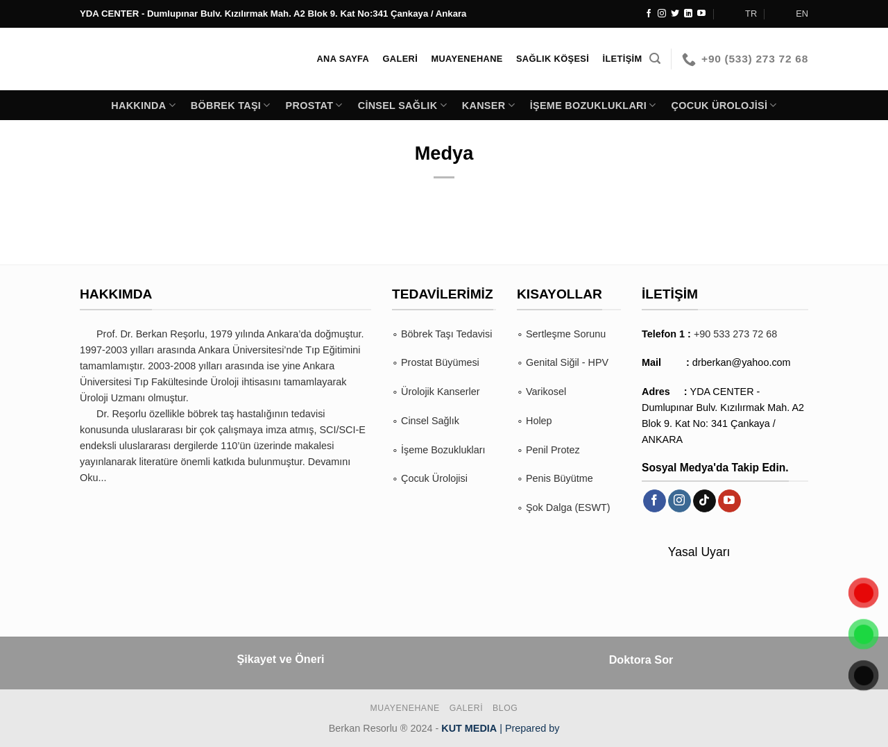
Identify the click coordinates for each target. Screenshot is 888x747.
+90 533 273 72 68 (735, 333)
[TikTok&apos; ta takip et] (704, 501)
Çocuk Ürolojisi (724, 105)
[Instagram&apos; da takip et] (662, 14)
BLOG (505, 708)
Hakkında (143, 105)
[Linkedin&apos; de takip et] (688, 14)
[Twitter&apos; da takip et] (675, 14)
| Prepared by (500, 728)
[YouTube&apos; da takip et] (701, 14)
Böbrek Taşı (231, 105)
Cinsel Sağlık (402, 105)
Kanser (488, 105)
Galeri (467, 708)
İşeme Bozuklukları (593, 105)
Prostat (314, 105)
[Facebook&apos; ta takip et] (648, 14)
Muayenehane (405, 708)
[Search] (654, 58)
